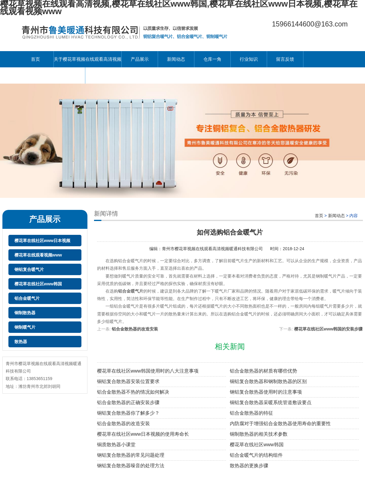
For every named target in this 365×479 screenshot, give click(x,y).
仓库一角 (212, 59)
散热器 (20, 341)
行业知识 (249, 59)
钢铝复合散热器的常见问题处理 (130, 455)
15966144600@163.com (310, 24)
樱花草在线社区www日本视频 (42, 240)
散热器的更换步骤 (249, 465)
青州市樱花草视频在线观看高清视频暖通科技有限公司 (213, 248)
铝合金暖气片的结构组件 (256, 455)
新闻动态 (176, 59)
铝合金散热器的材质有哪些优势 (263, 370)
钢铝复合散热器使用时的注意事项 (266, 392)
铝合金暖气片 (27, 298)
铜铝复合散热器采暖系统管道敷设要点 (271, 402)
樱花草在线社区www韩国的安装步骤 (328, 329)
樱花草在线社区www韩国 (38, 283)
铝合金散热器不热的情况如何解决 (133, 392)
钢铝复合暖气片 (29, 269)
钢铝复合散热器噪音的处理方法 (130, 465)
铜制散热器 (24, 312)
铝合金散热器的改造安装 (135, 329)
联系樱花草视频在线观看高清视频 (51, 75)
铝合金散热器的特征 (251, 413)
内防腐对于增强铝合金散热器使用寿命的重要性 (280, 423)
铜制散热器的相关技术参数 (258, 434)
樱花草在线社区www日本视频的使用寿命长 (143, 434)
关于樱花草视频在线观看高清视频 (87, 59)
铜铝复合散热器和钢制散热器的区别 (268, 381)
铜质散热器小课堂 (116, 444)
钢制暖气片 (24, 327)
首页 (35, 59)
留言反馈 (285, 59)
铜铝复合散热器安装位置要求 (128, 381)
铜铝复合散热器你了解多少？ (128, 413)
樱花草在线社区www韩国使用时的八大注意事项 (148, 370)
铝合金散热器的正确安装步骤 (128, 402)
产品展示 (140, 59)
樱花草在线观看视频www (38, 255)
